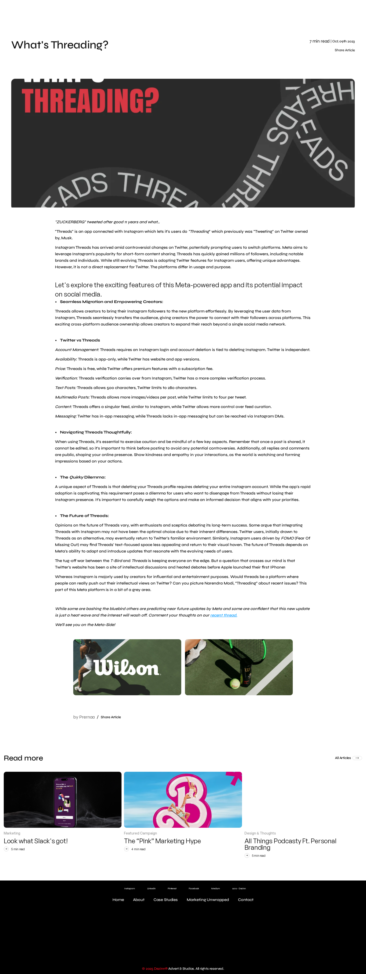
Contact (246, 899)
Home (118, 899)
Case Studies (166, 899)
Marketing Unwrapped (208, 899)
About (138, 899)
